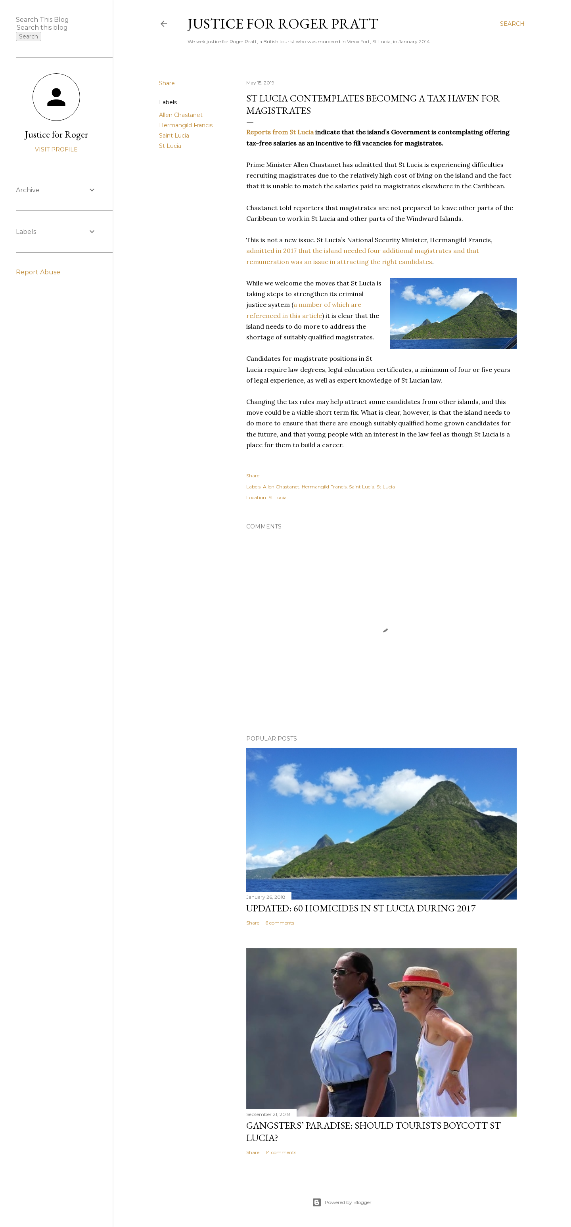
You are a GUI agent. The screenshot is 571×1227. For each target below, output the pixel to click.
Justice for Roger (56, 134)
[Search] (512, 23)
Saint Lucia (174, 135)
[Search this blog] (47, 27)
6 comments (279, 923)
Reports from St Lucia (280, 132)
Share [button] (167, 83)
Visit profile (56, 149)
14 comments (280, 1152)
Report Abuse (38, 272)
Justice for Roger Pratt (283, 23)
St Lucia (170, 145)
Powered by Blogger (342, 1202)
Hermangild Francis (186, 125)
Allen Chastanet (181, 115)
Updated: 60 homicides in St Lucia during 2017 (361, 908)
